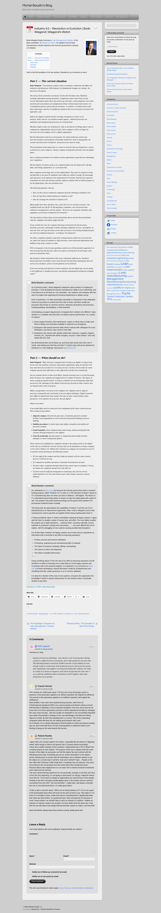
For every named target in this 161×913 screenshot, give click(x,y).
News (109, 163)
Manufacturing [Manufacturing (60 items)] (114, 281)
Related (33, 67)
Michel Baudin (33, 614)
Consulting (73, 17)
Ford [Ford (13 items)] (111, 255)
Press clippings (112, 182)
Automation (111, 115)
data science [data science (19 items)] (123, 253)
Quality (109, 186)
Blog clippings (43, 614)
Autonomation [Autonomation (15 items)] (122, 247)
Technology (111, 189)
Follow (111, 51)
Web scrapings (112, 208)
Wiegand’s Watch (48, 43)
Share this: (34, 62)
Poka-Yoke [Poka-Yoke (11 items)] (110, 288)
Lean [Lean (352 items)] (124, 264)
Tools (108, 193)
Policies (109, 175)
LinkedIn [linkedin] (111, 233)
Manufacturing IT (83, 614)
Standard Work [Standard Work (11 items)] (115, 290)
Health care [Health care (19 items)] (125, 255)
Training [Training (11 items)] (114, 299)
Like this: (33, 65)
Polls (108, 178)
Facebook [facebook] (112, 224)
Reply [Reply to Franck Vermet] (92, 686)
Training (109, 197)
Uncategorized (112, 201)
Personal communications (115, 171)
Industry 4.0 (69, 614)
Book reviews (111, 126)
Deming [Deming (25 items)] (131, 253)
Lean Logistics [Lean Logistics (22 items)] (128, 270)
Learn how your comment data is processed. (76, 888)
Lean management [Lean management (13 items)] (113, 273)
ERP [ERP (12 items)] (108, 255)
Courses (83, 17)
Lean (75, 614)
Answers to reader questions (116, 108)
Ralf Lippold (44, 646)
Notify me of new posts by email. (45, 876)
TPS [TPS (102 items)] (109, 299)
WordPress (35, 909)
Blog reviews (111, 123)
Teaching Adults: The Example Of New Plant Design (80, 624)
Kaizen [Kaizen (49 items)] (110, 264)
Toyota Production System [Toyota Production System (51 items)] (120, 296)
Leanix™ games (96, 17)
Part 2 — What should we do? (39, 60)
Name (32, 856)
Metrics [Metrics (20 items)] (121, 285)
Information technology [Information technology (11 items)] (116, 261)
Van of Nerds (111, 204)
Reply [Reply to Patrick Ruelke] (92, 735)
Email (66, 856)
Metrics (109, 160)
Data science (111, 134)
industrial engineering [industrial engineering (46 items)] (117, 258)
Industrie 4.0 (61, 614)
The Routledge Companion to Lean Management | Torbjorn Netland (42, 626)
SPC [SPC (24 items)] (109, 290)
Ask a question (59, 17)
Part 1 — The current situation (39, 58)
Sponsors (109, 17)
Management (111, 156)
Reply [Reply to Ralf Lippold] (92, 646)
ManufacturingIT (49, 587)
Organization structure (114, 167)
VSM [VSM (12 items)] (119, 299)
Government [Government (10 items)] (116, 255)
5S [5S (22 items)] (108, 247)
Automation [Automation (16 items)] (113, 247)
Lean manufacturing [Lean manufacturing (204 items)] (117, 274)
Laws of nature (112, 152)
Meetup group (121, 17)
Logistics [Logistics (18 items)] (130, 276)
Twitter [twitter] (111, 220)
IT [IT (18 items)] (124, 261)
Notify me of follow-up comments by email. (49, 872)
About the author (43, 17)
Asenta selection (112, 112)
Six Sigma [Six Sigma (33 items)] (126, 288)
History (109, 145)
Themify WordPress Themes (50, 909)
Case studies (111, 130)
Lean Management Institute (62, 40)
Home (25, 17)
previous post (71, 348)
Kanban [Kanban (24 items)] (117, 264)
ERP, (40, 587)
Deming (109, 137)
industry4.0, (31, 587)
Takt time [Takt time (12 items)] (118, 294)
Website (32, 864)
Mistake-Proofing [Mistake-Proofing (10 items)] (129, 285)
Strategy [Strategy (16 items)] (123, 291)
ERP (54, 614)
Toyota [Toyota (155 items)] (125, 293)
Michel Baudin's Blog (32, 907)
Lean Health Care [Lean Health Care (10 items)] (119, 267)
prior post (49, 490)
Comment (33, 834)
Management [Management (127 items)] (115, 278)
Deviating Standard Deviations (117, 74)
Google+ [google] (111, 229)
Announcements (112, 104)
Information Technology (115, 149)
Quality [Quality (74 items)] (117, 287)
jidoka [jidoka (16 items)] (127, 261)
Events (109, 141)
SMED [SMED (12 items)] (133, 288)
